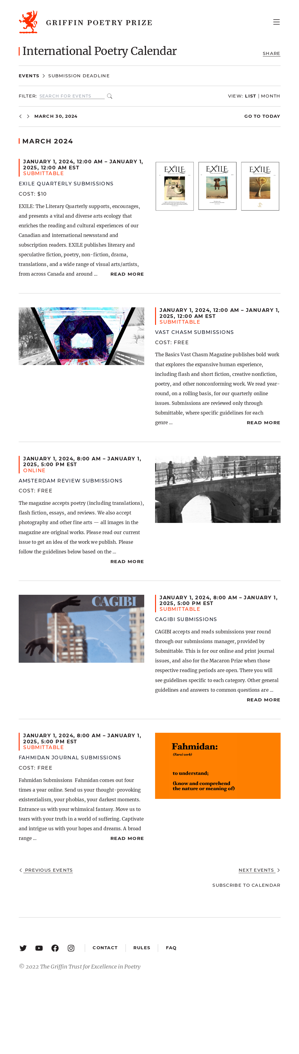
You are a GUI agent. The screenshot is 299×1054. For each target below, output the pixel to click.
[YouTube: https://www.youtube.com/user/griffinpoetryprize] (39, 947)
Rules (141, 947)
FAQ (171, 947)
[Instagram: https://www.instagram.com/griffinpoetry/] (71, 947)
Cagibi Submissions (186, 619)
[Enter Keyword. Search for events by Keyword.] (72, 96)
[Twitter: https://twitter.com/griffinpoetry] (23, 947)
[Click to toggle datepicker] (56, 116)
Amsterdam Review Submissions (71, 481)
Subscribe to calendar (246, 885)
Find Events (109, 96)
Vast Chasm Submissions (194, 332)
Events (29, 75)
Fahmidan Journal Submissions (70, 757)
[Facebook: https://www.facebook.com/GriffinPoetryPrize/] (55, 947)
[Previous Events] (20, 116)
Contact (105, 947)
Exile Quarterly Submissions (66, 184)
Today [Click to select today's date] (271, 116)
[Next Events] (28, 116)
